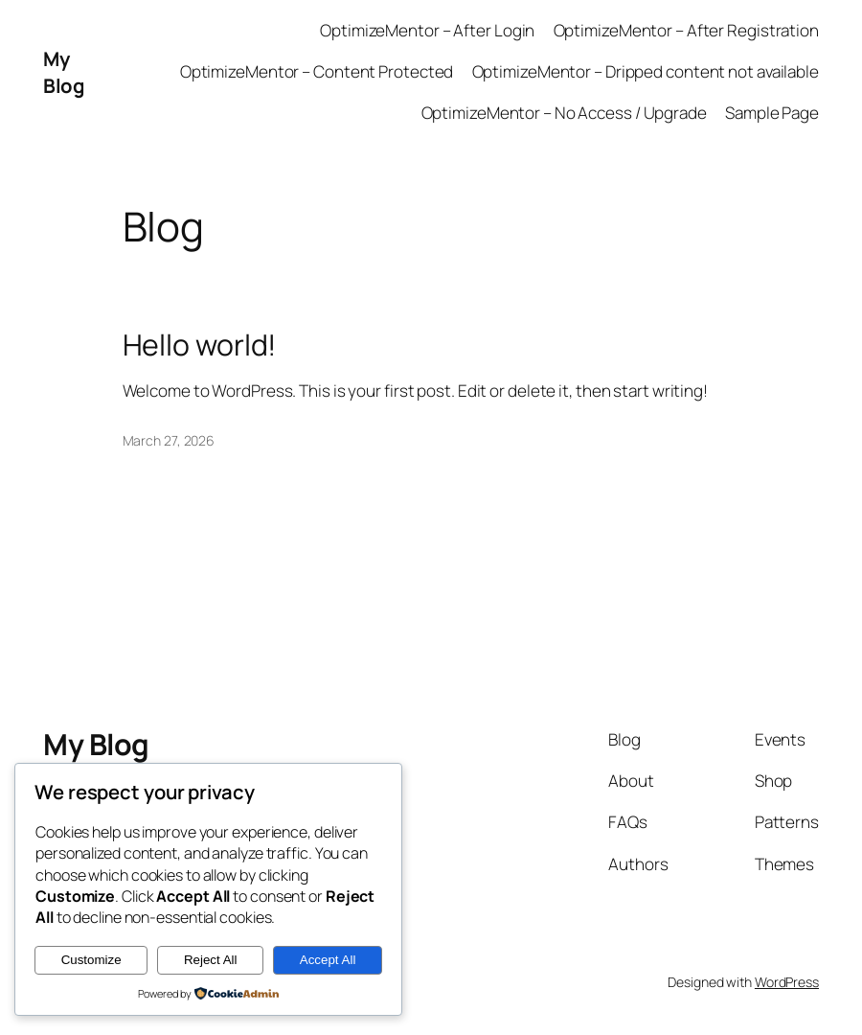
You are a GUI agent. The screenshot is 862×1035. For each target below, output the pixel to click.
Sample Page (772, 113)
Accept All (328, 960)
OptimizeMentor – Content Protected (317, 71)
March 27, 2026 (169, 440)
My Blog (63, 72)
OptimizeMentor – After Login (427, 30)
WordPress (787, 982)
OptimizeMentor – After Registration (687, 30)
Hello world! (200, 345)
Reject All (211, 960)
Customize (91, 960)
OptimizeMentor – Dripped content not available (645, 71)
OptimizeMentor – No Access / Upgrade (564, 113)
